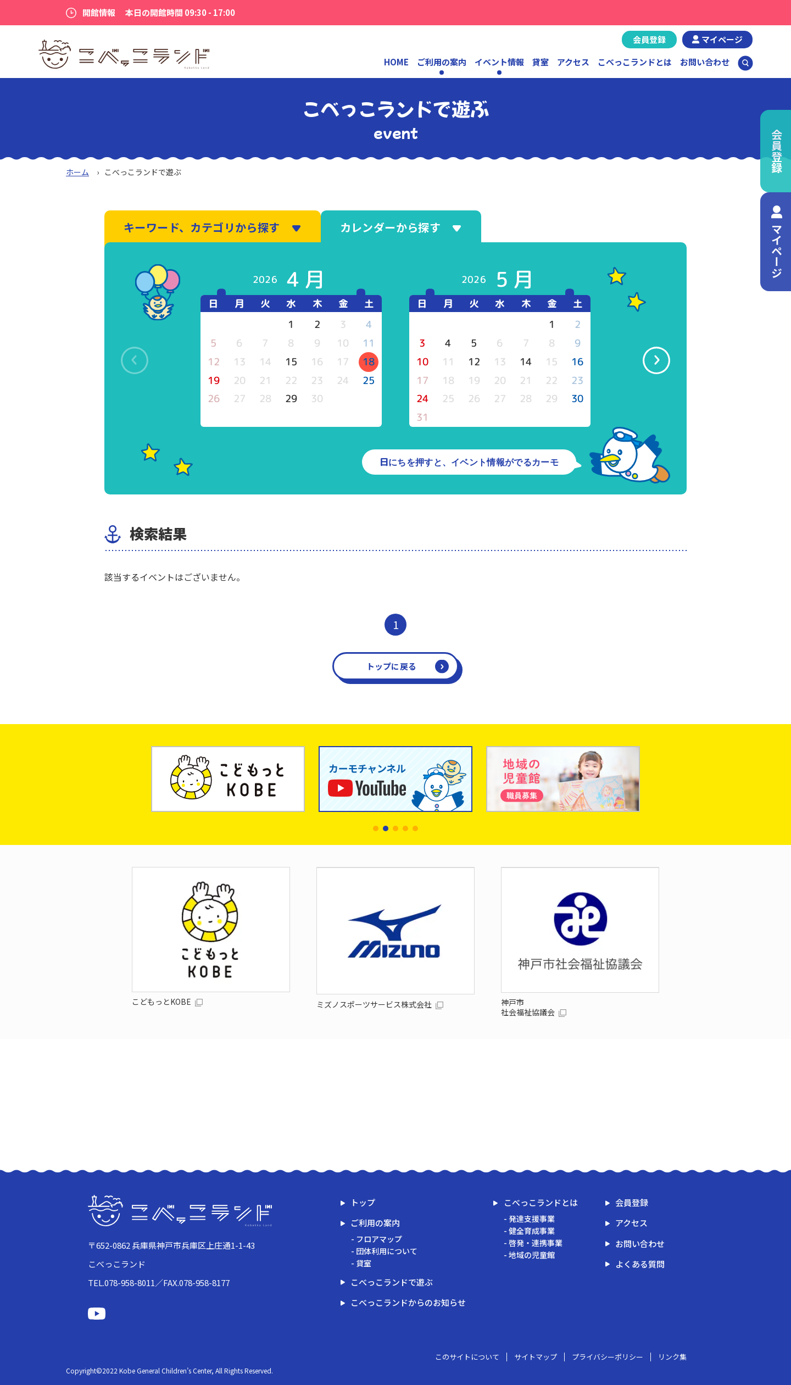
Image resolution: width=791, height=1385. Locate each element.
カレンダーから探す (401, 227)
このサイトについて (467, 1356)
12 (474, 362)
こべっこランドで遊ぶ (391, 1282)
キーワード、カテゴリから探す (213, 227)
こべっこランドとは (635, 62)
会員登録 (649, 39)
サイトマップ (535, 1356)
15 (291, 362)
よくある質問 (640, 1264)
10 (422, 362)
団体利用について (386, 1250)
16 (577, 362)
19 (214, 380)
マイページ (722, 39)
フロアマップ (379, 1238)
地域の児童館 (532, 1254)
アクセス (573, 62)
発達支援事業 (532, 1218)
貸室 (540, 62)
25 (369, 380)
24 (422, 398)
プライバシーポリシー (607, 1356)
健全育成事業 (532, 1230)
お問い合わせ (704, 62)
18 (369, 362)
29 (291, 398)
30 (577, 398)
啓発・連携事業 (535, 1242)
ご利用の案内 (375, 1222)
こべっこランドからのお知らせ (408, 1302)
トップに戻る (391, 666)
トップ (362, 1202)
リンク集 (672, 1356)
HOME (396, 62)
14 (526, 362)
